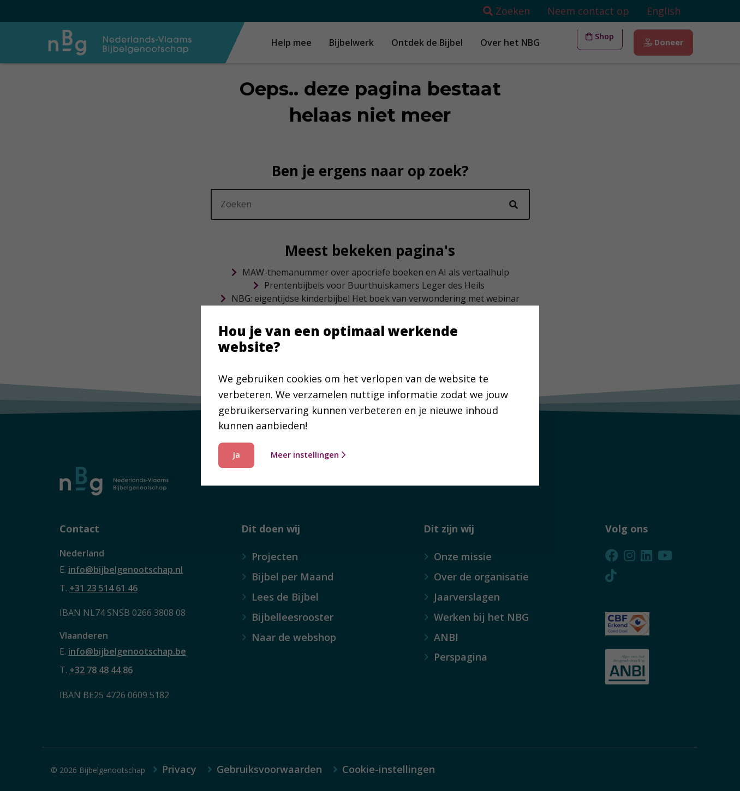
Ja (236, 455)
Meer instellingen (308, 455)
